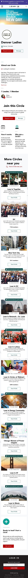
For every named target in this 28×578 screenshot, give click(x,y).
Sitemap (22, 575)
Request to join (7, 51)
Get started (8, 546)
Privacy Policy (16, 575)
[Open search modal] (26, 6)
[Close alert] (26, 2)
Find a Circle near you (14, 167)
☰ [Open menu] (2, 7)
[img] (14, 179)
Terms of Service (8, 575)
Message (18, 51)
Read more (3, 85)
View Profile (14, 197)
